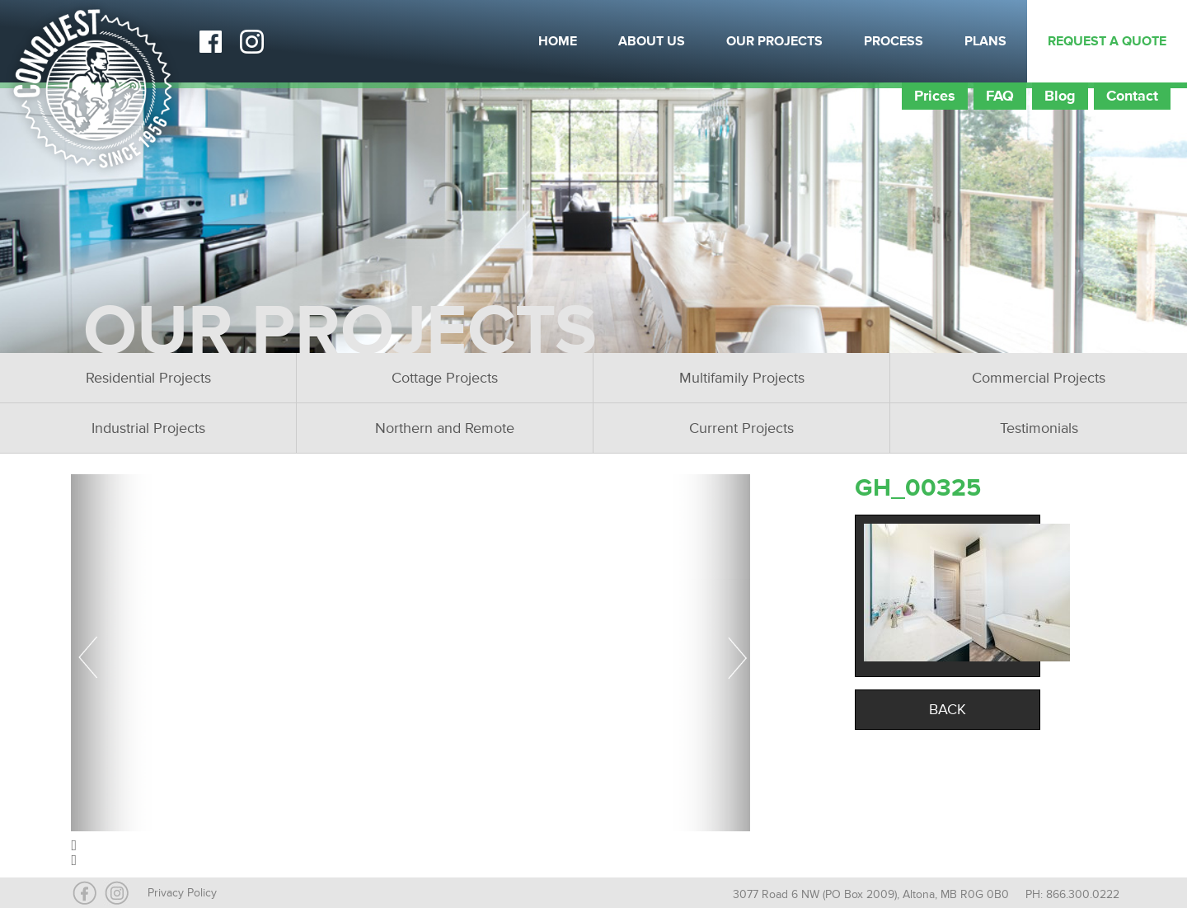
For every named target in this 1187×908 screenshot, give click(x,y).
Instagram (251, 41)
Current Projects (741, 428)
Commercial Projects (1038, 378)
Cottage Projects (445, 378)
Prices (934, 96)
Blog (1060, 96)
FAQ (1000, 96)
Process (893, 41)
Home (557, 41)
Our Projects (774, 41)
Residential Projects (148, 378)
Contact (1132, 96)
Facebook (210, 41)
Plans (985, 41)
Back (947, 709)
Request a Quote (1107, 41)
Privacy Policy (182, 893)
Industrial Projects (148, 428)
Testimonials (1039, 428)
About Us (651, 41)
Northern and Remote (444, 428)
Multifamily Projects (742, 378)
